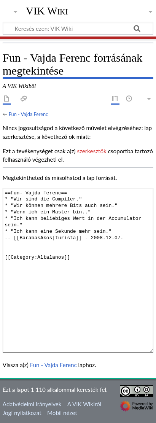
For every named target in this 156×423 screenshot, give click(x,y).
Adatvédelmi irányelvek (32, 404)
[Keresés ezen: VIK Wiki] (78, 28)
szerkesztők (91, 151)
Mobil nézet (62, 412)
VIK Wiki (47, 11)
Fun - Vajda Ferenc (28, 114)
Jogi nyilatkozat (22, 412)
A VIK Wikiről (84, 404)
